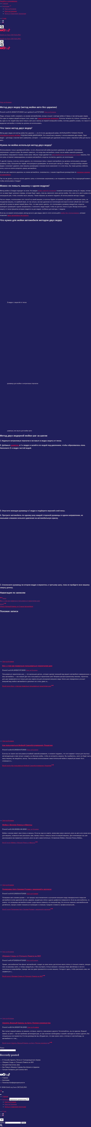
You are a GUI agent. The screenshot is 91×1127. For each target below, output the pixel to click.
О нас (4, 18)
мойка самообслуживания (47, 191)
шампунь (15, 445)
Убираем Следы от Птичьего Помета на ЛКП (21, 956)
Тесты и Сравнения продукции (15, 14)
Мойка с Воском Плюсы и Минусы (17, 825)
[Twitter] (6, 31)
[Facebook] (3, 31)
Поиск (2, 1048)
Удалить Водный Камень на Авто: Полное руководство (26, 1023)
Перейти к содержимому (8, 1)
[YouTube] (1, 31)
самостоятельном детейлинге (48, 118)
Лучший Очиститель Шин (11, 1065)
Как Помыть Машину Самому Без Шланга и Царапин (20, 1067)
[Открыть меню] (2, 41)
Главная (5, 4)
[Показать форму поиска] (2, 26)
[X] (6, 49)
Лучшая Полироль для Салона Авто (15, 1070)
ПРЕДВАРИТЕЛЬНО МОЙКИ (10, 135)
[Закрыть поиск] (2, 1119)
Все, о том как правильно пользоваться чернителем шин (45, 599)
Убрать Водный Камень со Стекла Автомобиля (45, 604)
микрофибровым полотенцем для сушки (66, 155)
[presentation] (46, 637)
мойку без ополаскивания (70, 213)
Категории (5, 1080)
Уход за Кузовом (10, 9)
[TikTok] (8, 31)
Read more (27, 686)
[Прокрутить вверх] (1, 1092)
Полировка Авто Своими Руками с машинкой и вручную (26, 889)
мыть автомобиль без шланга (18, 215)
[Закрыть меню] (0, 1094)
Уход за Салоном (11, 11)
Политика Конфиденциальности (13, 1083)
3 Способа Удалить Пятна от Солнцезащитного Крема (21, 1060)
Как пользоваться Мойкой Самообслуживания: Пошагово (27, 745)
